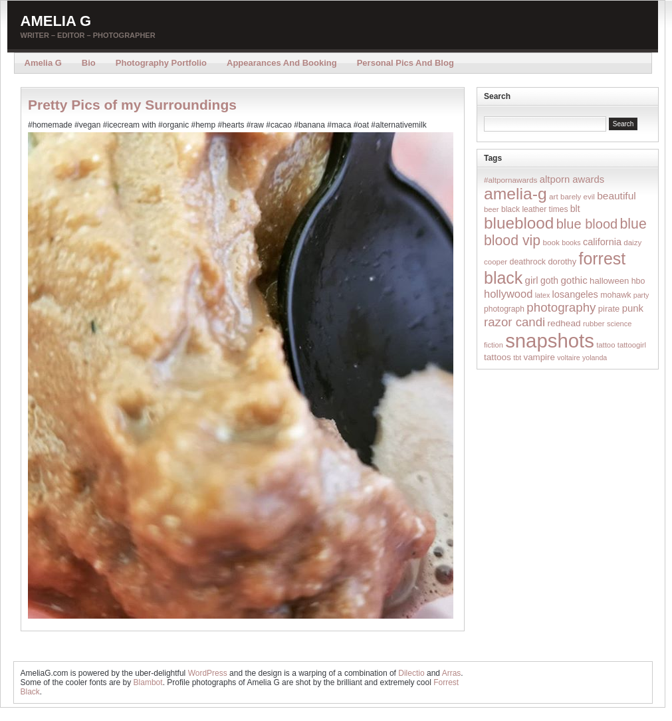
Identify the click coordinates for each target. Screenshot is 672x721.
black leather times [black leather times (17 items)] (534, 209)
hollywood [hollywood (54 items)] (508, 294)
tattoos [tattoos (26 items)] (497, 357)
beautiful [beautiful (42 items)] (616, 195)
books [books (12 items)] (571, 243)
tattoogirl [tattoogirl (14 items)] (631, 345)
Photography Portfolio (161, 63)
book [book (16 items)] (551, 242)
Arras (451, 673)
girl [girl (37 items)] (531, 280)
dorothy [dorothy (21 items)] (562, 261)
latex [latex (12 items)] (542, 295)
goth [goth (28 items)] (549, 280)
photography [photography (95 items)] (561, 307)
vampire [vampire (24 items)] (538, 357)
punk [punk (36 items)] (632, 308)
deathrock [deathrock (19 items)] (528, 261)
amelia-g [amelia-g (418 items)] (515, 194)
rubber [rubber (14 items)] (594, 324)
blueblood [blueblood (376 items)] (519, 223)
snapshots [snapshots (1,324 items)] (549, 341)
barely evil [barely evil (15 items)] (577, 197)
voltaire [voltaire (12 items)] (568, 357)
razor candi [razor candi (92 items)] (514, 322)
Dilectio (411, 673)
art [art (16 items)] (553, 196)
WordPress (207, 673)
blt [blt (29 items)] (575, 208)
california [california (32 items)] (602, 242)
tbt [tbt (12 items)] (517, 357)
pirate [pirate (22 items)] (608, 309)
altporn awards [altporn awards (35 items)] (572, 179)
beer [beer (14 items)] (491, 209)
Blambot (148, 682)
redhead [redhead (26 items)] (564, 323)
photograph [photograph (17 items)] (504, 309)
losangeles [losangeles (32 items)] (575, 294)
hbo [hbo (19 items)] (638, 281)
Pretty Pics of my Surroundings (132, 104)
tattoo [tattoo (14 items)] (605, 345)
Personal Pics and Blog (405, 63)
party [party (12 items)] (641, 295)
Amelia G (56, 21)
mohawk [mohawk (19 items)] (615, 295)
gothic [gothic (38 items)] (573, 280)
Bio (89, 63)
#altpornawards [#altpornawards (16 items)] (510, 179)
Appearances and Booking (282, 63)
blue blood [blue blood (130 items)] (586, 224)
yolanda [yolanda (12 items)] (594, 357)
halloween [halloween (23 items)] (609, 281)
